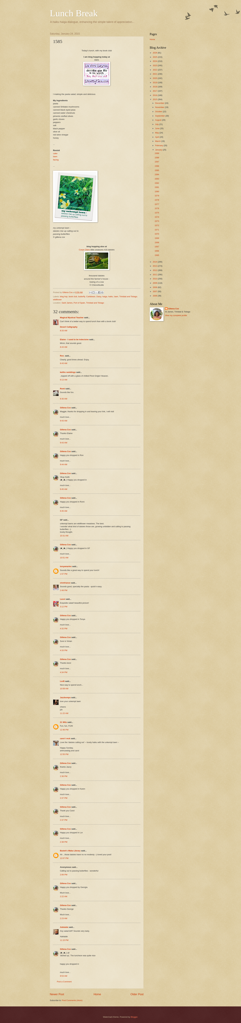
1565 (157, 255)
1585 (157, 170)
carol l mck (65, 738)
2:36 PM (63, 776)
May (157, 133)
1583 (157, 179)
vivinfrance (65, 583)
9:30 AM (63, 399)
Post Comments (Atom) (72, 1000)
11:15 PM (64, 940)
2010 (155, 279)
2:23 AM (63, 918)
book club (73, 296)
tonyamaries (66, 566)
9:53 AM (63, 976)
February (159, 145)
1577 (157, 204)
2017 (155, 91)
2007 (155, 291)
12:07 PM (64, 858)
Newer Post (57, 994)
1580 (157, 191)
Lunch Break (74, 13)
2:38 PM (63, 842)
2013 (155, 266)
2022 (155, 70)
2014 (155, 262)
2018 (155, 87)
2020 (155, 78)
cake (55, 153)
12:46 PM (64, 730)
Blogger (134, 1017)
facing (56, 160)
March (158, 141)
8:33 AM (63, 330)
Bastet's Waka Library (70, 851)
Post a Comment (64, 981)
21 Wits (63, 722)
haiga (104, 296)
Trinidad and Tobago (128, 296)
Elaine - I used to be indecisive (74, 339)
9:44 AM (63, 464)
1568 (157, 242)
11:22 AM (64, 713)
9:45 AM (63, 489)
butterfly (81, 296)
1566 (157, 251)
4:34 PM (63, 672)
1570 (157, 234)
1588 (157, 157)
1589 (157, 153)
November (160, 107)
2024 (155, 61)
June (157, 128)
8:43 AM (63, 347)
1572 (157, 225)
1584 (157, 174)
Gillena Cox (65, 407)
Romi (62, 388)
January (159, 150)
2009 (155, 283)
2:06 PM (63, 874)
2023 (155, 65)
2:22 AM (63, 896)
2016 (155, 95)
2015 (155, 99)
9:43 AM (63, 421)
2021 (155, 74)
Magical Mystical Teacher (72, 317)
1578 (157, 200)
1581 (157, 187)
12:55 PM (64, 754)
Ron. (62, 356)
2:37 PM (63, 798)
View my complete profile (176, 315)
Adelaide (64, 927)
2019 (155, 82)
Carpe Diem (85, 250)
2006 (155, 296)
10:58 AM (64, 688)
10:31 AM (64, 536)
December (160, 103)
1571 (157, 230)
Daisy (99, 296)
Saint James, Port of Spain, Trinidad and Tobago (83, 303)
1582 (157, 183)
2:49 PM (63, 590)
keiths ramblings (68, 372)
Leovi (62, 599)
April (157, 137)
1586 (157, 166)
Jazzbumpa (65, 697)
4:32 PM (63, 628)
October (159, 111)
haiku (110, 296)
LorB (62, 681)
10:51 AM (64, 557)
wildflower (57, 299)
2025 (155, 57)
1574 (157, 217)
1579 (157, 195)
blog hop (63, 296)
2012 (155, 270)
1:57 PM (63, 574)
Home (97, 994)
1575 (157, 213)
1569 (157, 238)
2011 (155, 274)
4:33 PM (63, 650)
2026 (155, 53)
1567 (157, 246)
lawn (55, 156)
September (160, 116)
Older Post (137, 994)
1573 (157, 221)
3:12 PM (63, 606)
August (158, 120)
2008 (155, 287)
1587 (157, 162)
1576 (157, 208)
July (157, 124)
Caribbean (90, 296)
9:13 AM (63, 380)
